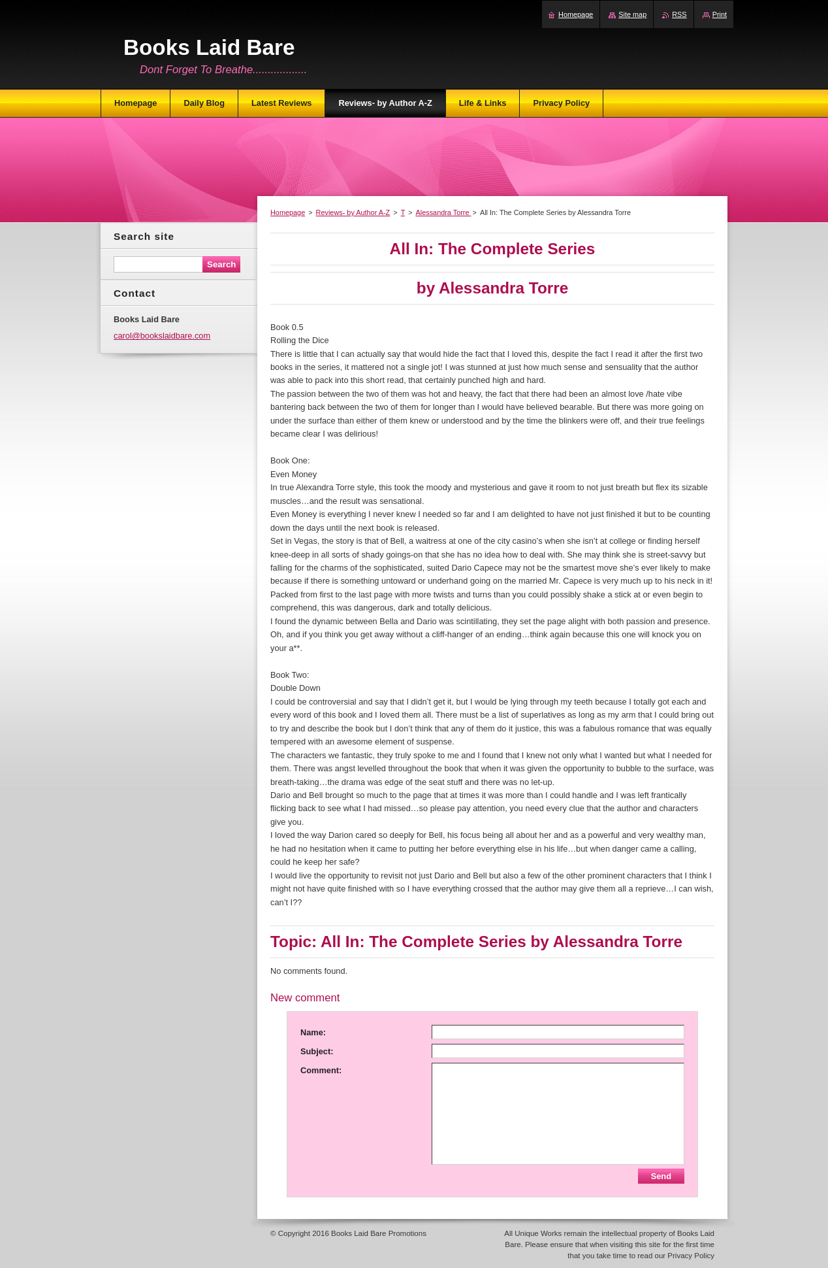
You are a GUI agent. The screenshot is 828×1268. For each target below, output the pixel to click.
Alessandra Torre (443, 212)
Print (719, 14)
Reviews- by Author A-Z (353, 212)
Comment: (321, 1070)
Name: (313, 1032)
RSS (679, 14)
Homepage (287, 212)
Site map (632, 14)
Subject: (316, 1051)
